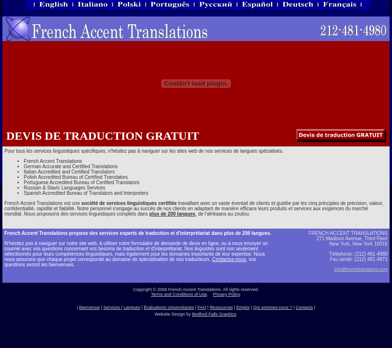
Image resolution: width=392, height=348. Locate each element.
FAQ (201, 307)
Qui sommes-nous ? (272, 307)
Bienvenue (89, 307)
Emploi (243, 307)
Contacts (304, 307)
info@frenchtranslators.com (361, 269)
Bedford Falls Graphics (214, 314)
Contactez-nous (229, 259)
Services (112, 307)
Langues (131, 307)
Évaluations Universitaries (169, 307)
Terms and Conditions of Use (179, 294)
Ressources (221, 307)
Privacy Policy (226, 294)
